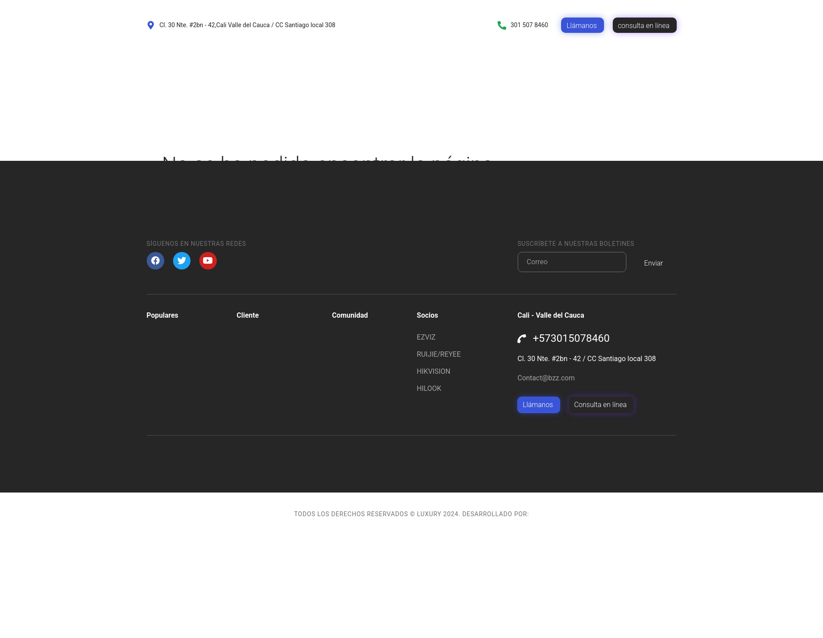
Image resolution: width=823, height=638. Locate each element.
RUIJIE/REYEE (439, 457)
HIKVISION (434, 474)
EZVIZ (426, 440)
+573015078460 (571, 441)
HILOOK (429, 491)
